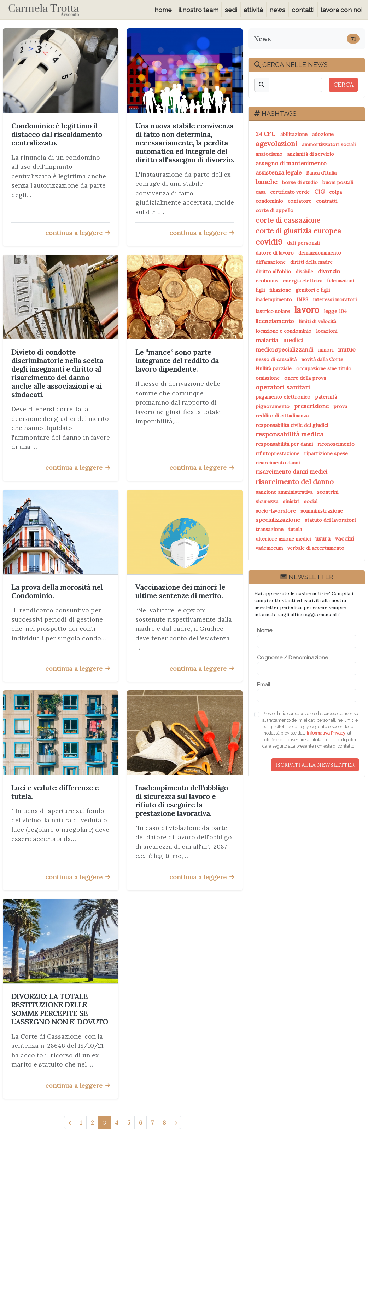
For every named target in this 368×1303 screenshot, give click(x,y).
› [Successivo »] (176, 1122)
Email (263, 684)
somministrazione (321, 511)
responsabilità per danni (284, 444)
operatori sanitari (283, 387)
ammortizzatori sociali (329, 144)
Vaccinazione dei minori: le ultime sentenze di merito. (180, 591)
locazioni (326, 331)
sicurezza (267, 501)
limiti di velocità (317, 321)
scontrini (327, 492)
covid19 (269, 242)
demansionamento (319, 253)
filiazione (280, 290)
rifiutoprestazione (277, 453)
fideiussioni (340, 281)
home (163, 9)
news (277, 9)
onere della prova (305, 378)
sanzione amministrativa (284, 492)
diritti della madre (311, 262)
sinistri (291, 501)
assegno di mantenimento (291, 163)
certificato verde (290, 192)
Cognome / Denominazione (292, 658)
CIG (319, 191)
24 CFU (266, 133)
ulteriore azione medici (283, 539)
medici (293, 340)
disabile (304, 271)
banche (267, 182)
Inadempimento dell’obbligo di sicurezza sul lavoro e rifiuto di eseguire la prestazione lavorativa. (181, 800)
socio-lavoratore (276, 511)
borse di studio (300, 182)
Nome (264, 630)
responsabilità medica (289, 434)
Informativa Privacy (326, 733)
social (310, 501)
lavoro (306, 309)
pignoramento (273, 406)
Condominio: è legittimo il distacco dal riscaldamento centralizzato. (56, 134)
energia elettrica (302, 281)
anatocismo (269, 154)
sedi (231, 9)
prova (340, 406)
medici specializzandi (284, 349)
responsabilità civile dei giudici (292, 425)
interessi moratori (335, 299)
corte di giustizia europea (298, 230)
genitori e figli (313, 290)
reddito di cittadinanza (282, 415)
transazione (270, 529)
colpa (335, 192)
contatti (303, 9)
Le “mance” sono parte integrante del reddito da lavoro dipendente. (177, 360)
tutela (295, 529)
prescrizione (311, 406)
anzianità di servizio (310, 154)
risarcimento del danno (295, 481)
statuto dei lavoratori (330, 520)
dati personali (303, 243)
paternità (326, 397)
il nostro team (198, 9)
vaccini (344, 538)
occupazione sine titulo (323, 368)
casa (260, 192)
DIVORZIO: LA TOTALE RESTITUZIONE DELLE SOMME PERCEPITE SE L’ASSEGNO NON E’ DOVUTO (59, 1009)
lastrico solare (273, 311)
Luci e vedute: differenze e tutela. (55, 792)
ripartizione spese (326, 453)
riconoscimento (336, 444)
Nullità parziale (274, 368)
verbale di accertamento (315, 548)
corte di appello (274, 210)
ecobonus (267, 281)
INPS (302, 299)
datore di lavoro (275, 253)
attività (253, 9)
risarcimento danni (278, 462)
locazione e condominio (283, 331)
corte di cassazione (288, 220)
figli (260, 290)
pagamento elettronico (283, 397)
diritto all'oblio (273, 271)
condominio (269, 201)
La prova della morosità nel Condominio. (57, 591)
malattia (267, 340)
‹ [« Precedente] (70, 1122)
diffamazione (271, 262)
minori (325, 350)
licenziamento (275, 321)
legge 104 (335, 311)
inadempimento (274, 299)
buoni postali (337, 182)
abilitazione (294, 134)
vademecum (269, 548)
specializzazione (278, 519)
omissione (268, 378)
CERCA (343, 84)
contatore (299, 201)
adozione (323, 134)
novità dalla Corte (322, 359)
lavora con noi (341, 9)
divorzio (329, 271)
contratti (326, 201)
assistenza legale (279, 172)
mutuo (347, 349)
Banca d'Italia (321, 173)
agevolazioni (276, 143)
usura (323, 538)
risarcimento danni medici (291, 471)
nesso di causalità (276, 359)
